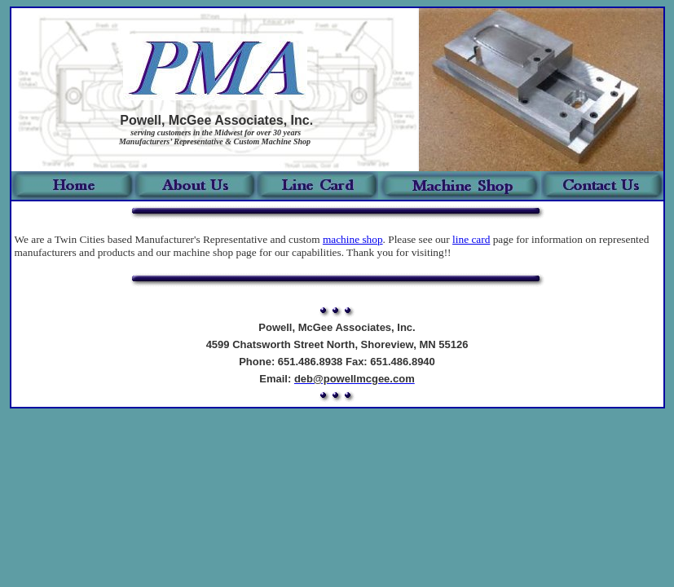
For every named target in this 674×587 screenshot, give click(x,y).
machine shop (353, 239)
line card (471, 239)
